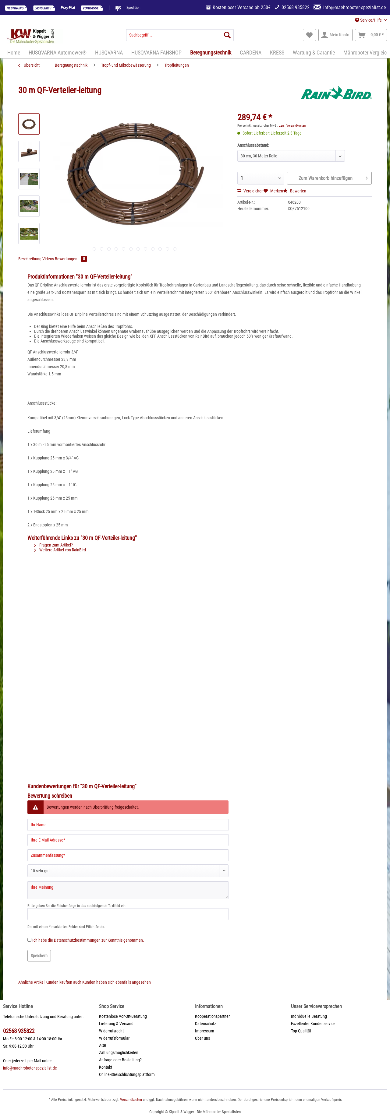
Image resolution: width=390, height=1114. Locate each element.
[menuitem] (180, 37)
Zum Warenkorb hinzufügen (333, 177)
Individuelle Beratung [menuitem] (309, 1016)
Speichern (39, 955)
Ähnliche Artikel (31, 982)
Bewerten (294, 190)
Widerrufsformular (114, 1038)
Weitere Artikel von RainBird (60, 549)
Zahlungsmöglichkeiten (118, 1052)
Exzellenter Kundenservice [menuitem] (313, 1023)
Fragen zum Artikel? (53, 545)
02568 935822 (18, 1031)
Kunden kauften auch (63, 982)
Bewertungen (71, 258)
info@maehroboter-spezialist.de (30, 1068)
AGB (102, 1045)
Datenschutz (205, 1023)
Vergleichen (250, 190)
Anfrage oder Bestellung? (120, 1059)
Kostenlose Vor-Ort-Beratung (123, 1016)
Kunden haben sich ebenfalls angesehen (116, 982)
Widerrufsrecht (111, 1030)
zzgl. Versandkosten (292, 126)
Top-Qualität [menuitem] (301, 1030)
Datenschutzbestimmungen (77, 940)
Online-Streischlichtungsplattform (127, 1074)
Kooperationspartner (212, 1016)
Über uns (202, 1038)
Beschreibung (29, 258)
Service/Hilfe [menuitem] (369, 20)
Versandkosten (131, 1100)
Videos (48, 258)
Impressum (204, 1030)
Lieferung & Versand (116, 1023)
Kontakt (105, 1067)
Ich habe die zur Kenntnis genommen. (88, 940)
